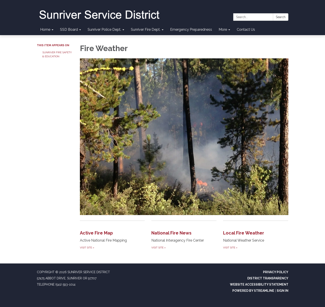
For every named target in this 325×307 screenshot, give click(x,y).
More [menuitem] (223, 29)
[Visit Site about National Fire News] (183, 235)
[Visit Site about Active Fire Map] (112, 235)
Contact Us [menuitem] (246, 29)
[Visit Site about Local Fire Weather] (255, 235)
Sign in (282, 290)
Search (281, 17)
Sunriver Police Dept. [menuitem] (104, 29)
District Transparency (267, 278)
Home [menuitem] (45, 29)
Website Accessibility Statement (259, 284)
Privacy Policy (275, 272)
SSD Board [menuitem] (69, 29)
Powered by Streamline (253, 290)
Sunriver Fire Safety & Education (57, 54)
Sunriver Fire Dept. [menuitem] (145, 29)
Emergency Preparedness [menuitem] (191, 29)
